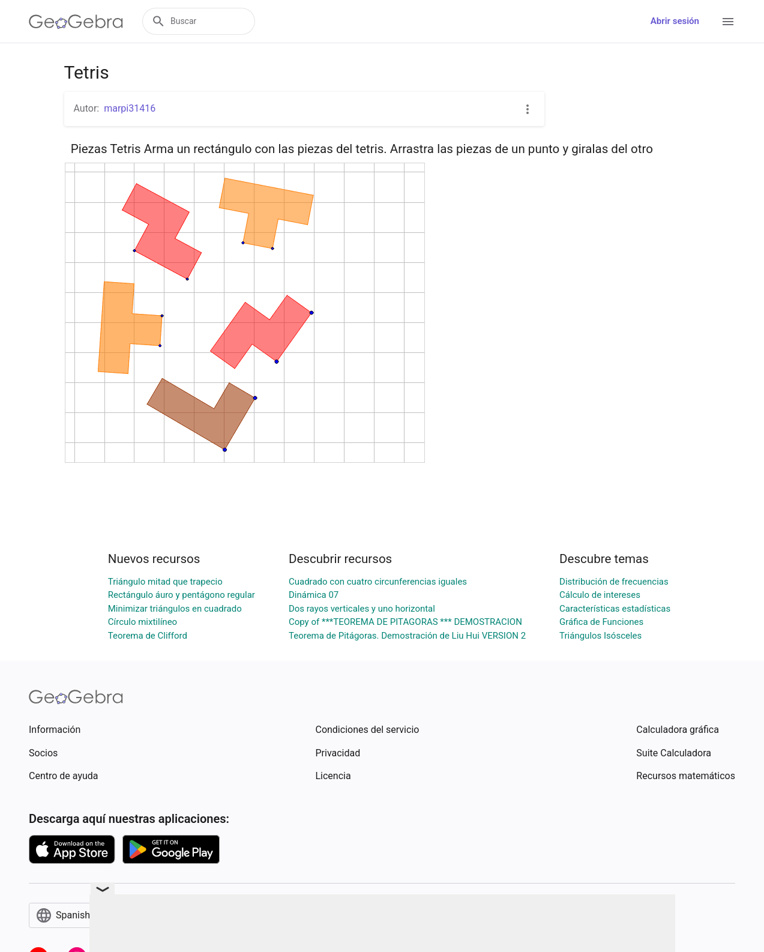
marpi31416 (129, 108)
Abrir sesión (675, 21)
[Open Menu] (728, 21)
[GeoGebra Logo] (76, 21)
